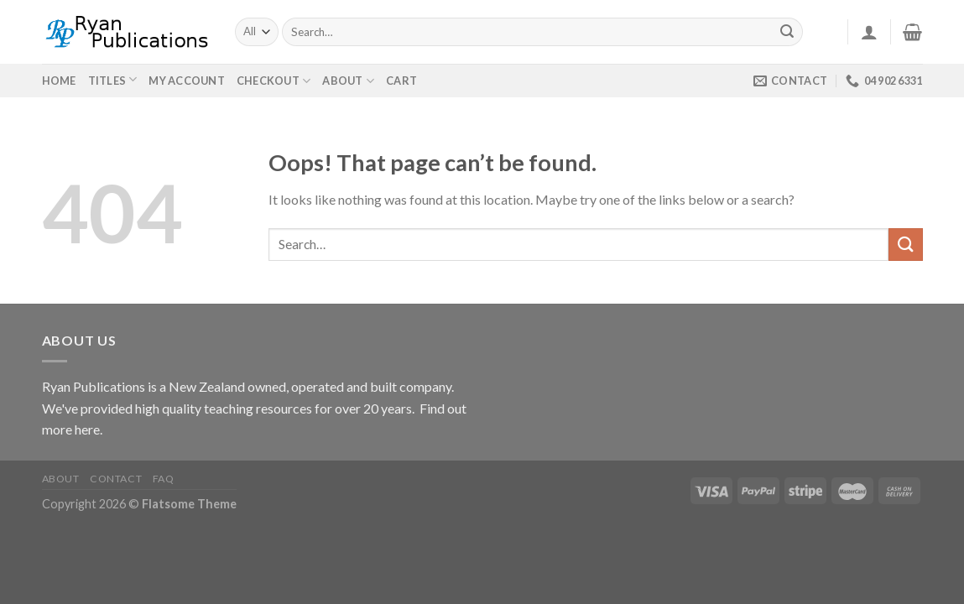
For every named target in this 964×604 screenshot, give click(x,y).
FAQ (164, 478)
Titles (107, 80)
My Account (187, 80)
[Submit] (787, 32)
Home (59, 80)
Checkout (274, 81)
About (348, 81)
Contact (116, 478)
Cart (401, 80)
